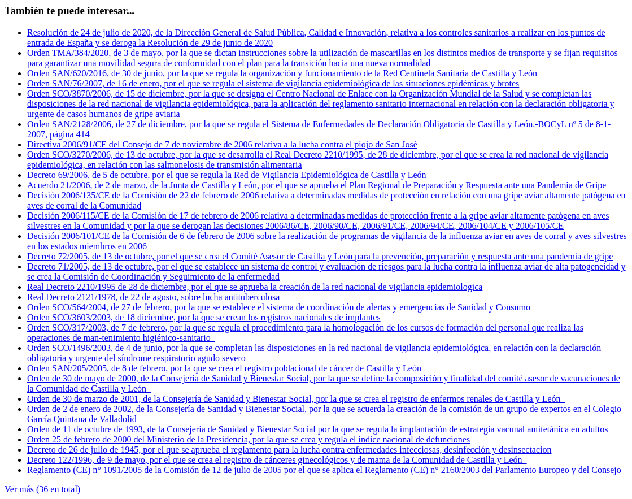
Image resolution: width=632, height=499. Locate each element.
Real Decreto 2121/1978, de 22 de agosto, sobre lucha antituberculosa (153, 297)
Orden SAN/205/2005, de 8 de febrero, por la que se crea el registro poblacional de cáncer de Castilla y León (224, 368)
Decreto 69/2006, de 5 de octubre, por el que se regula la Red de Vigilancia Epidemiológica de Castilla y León (226, 175)
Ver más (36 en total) (42, 489)
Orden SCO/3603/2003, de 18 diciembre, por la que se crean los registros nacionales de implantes (204, 317)
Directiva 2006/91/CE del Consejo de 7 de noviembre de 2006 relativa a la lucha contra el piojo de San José (222, 144)
